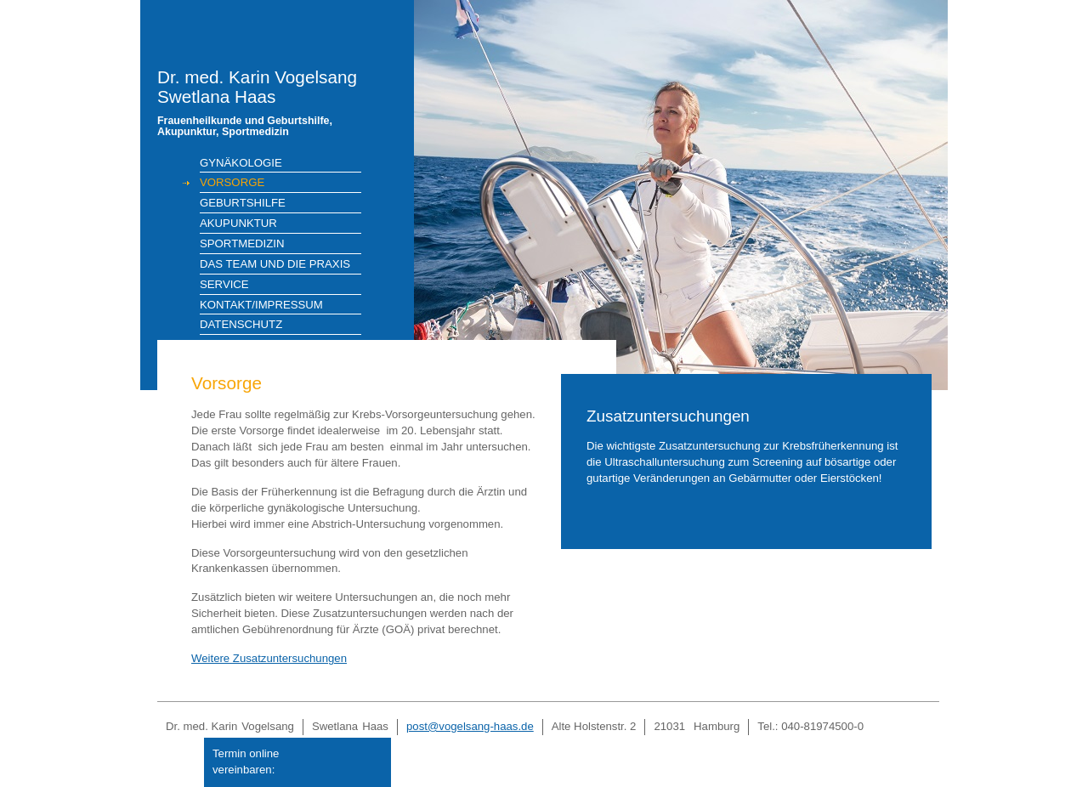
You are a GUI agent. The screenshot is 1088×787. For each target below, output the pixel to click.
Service (224, 284)
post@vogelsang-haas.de (470, 726)
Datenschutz (241, 324)
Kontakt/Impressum (261, 304)
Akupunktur (238, 223)
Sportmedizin (242, 243)
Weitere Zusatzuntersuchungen (269, 658)
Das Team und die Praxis (275, 264)
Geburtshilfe (243, 202)
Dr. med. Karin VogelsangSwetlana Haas (272, 103)
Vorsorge (232, 182)
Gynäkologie (241, 162)
